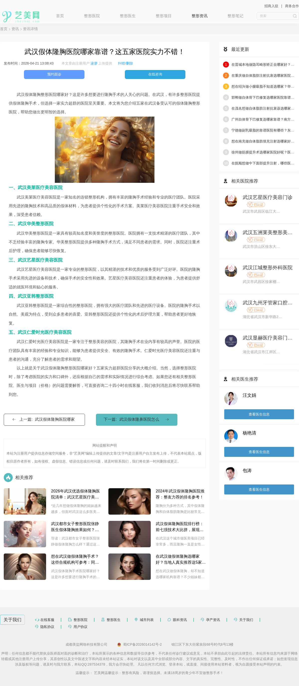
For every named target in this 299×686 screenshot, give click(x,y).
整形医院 (92, 16)
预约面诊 (54, 74)
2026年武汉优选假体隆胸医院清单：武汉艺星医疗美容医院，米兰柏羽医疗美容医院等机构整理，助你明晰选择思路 (75, 494)
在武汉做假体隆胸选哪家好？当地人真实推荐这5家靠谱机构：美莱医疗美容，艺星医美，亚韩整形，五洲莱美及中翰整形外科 (181, 559)
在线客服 (47, 620)
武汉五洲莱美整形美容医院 (268, 232)
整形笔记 (235, 16)
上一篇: (43, 419)
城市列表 (147, 620)
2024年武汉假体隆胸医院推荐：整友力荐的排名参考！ (180, 494)
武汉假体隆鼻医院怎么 (139, 419)
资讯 (15, 29)
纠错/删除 (125, 63)
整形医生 (128, 16)
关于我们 (246, 620)
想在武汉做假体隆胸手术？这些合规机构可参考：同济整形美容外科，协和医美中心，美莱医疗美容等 (75, 559)
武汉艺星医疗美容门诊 (268, 197)
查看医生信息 (259, 414)
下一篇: (136, 419)
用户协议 (80, 627)
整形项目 (164, 16)
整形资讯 (200, 16)
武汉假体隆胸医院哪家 (55, 419)
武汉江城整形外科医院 (268, 267)
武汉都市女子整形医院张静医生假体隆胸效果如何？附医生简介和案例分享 (75, 527)
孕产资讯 (213, 620)
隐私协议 (47, 627)
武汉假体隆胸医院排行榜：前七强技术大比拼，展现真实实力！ (180, 527)
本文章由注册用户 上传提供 (87, 63)
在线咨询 (155, 74)
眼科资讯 (180, 620)
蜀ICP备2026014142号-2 (139, 645)
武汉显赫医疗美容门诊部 (268, 338)
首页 (60, 16)
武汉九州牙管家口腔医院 (268, 302)
